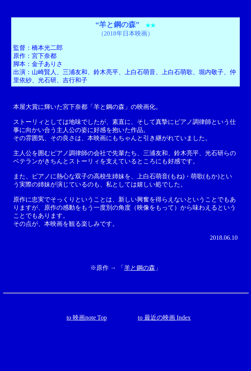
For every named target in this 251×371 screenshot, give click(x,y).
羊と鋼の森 (139, 267)
